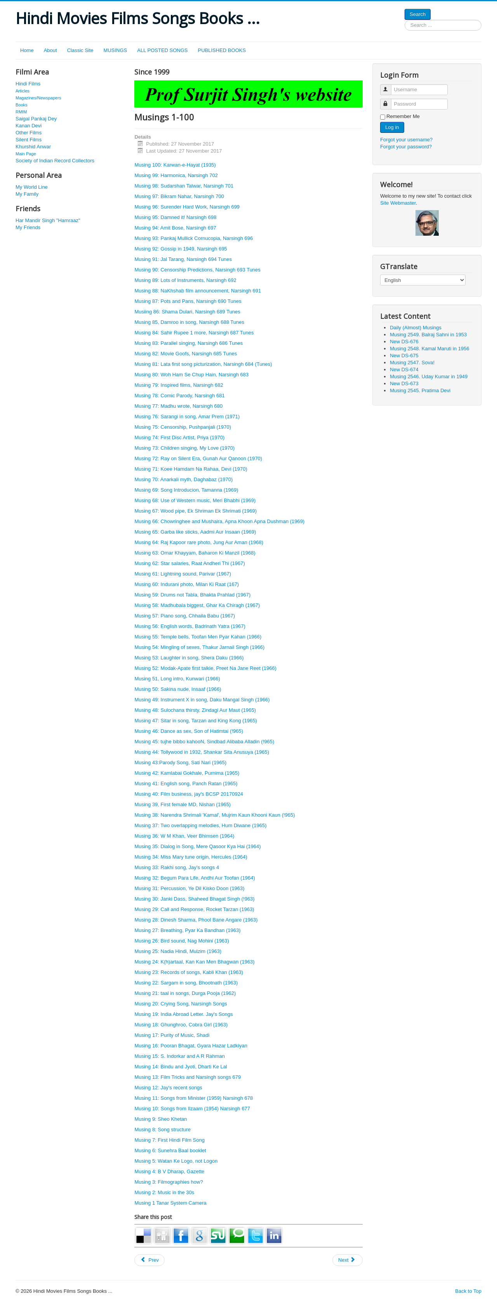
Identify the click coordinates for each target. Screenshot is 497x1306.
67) (235, 584)
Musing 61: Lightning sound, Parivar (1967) (182, 574)
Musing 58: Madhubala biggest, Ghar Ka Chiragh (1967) (197, 605)
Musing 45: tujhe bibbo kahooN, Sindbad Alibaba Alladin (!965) (204, 741)
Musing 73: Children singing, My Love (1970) (184, 448)
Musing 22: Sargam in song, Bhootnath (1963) (186, 983)
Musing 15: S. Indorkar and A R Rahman (179, 1056)
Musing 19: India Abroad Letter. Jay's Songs (183, 1014)
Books (22, 105)
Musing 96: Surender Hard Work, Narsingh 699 (187, 207)
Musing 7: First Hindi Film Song (169, 1140)
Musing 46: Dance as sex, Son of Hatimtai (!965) (188, 731)
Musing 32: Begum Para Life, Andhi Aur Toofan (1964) (194, 878)
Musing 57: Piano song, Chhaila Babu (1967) (184, 616)
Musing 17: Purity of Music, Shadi (171, 1035)
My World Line (32, 187)
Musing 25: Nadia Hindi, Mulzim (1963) (177, 951)
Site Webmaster (398, 203)
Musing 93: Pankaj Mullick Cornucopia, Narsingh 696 (193, 238)
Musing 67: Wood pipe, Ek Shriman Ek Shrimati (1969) (195, 511)
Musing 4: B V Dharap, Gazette (169, 1171)
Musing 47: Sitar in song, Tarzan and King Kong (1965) (195, 720)
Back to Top (468, 1291)
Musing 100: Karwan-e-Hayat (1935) (175, 165)
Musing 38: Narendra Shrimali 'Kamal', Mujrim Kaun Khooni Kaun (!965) (214, 815)
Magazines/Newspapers (38, 98)
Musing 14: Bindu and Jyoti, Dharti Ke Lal (180, 1066)
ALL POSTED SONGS (162, 50)
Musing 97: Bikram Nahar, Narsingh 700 (179, 196)
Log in (392, 127)
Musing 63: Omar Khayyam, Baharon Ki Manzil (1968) (194, 553)
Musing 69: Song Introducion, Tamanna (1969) (186, 490)
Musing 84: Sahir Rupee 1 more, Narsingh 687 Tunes (194, 333)
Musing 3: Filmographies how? (168, 1182)
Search (418, 14)
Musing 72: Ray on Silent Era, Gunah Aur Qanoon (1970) (198, 458)
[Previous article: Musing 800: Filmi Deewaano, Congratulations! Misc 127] (149, 1260)
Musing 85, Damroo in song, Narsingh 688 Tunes (189, 322)
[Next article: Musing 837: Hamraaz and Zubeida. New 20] (347, 1260)
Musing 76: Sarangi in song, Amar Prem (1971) (187, 416)
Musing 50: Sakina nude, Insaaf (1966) (177, 689)
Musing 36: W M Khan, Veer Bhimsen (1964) (184, 836)
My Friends (28, 227)
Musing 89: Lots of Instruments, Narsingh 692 (185, 280)
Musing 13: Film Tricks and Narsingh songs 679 (187, 1077)
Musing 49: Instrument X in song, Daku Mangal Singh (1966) (201, 700)
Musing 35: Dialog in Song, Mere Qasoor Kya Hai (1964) (197, 846)
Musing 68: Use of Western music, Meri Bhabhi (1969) (194, 500)
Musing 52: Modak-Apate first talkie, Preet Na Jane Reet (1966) (205, 668)
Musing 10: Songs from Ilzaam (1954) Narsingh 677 (192, 1108)
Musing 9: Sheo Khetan (160, 1119)
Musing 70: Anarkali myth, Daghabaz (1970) (183, 479)
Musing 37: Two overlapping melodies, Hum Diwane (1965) (200, 825)
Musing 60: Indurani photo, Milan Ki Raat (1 (182, 584)
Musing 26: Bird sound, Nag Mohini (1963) (181, 941)
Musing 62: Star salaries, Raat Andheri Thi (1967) (189, 563)
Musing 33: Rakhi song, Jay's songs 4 (176, 867)
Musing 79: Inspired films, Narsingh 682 (178, 385)
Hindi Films (28, 84)
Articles (23, 91)
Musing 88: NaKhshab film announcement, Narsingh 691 (197, 291)
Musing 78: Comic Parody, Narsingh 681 (179, 395)
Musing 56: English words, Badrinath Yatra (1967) (189, 626)
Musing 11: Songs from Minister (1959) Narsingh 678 (193, 1098)
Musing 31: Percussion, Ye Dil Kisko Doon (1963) (189, 888)
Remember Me (403, 116)
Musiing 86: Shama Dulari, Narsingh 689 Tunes (187, 312)
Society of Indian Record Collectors (55, 160)
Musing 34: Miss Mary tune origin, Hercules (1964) (190, 857)
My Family (27, 194)
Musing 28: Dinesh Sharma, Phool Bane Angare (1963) (195, 920)
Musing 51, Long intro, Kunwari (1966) (177, 679)
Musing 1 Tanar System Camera (170, 1203)
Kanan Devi (29, 126)
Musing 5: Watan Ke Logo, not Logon (175, 1161)
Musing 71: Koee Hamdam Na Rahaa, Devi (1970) (190, 469)
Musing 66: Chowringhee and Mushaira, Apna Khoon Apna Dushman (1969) (219, 521)
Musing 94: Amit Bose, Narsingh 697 (175, 228)
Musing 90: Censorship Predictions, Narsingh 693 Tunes (197, 270)
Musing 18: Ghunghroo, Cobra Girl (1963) (181, 1025)
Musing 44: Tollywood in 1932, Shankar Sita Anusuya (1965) (201, 752)
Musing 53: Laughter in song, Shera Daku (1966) (188, 658)
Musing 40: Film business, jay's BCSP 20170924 (188, 794)
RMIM (21, 112)
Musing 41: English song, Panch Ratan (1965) (185, 783)
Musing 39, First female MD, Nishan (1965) (182, 804)
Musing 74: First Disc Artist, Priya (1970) (179, 437)
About (50, 50)
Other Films (29, 133)
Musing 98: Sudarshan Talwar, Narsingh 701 (183, 186)
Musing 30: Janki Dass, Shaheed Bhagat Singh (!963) (194, 899)
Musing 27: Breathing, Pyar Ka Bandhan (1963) (187, 930)
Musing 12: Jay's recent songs (168, 1087)
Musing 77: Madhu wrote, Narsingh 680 (178, 406)
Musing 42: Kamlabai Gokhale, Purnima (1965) (186, 773)
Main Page (26, 153)
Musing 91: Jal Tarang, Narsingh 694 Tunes (183, 259)
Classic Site (80, 50)
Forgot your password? (406, 147)
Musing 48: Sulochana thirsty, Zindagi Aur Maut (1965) (195, 710)
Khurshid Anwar (33, 147)
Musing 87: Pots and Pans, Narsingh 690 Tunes (187, 301)
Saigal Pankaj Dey (36, 119)
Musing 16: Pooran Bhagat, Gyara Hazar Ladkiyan (190, 1046)
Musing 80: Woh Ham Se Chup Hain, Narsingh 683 (191, 374)
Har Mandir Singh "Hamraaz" (48, 220)
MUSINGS (115, 50)
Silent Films (29, 140)
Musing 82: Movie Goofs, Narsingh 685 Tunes (185, 353)
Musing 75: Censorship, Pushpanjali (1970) (182, 427)
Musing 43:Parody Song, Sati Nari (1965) (180, 762)
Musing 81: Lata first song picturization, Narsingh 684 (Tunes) (203, 364)
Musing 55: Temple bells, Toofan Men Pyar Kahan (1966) (197, 637)
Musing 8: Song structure (162, 1129)
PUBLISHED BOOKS (222, 50)
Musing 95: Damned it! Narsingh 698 (175, 217)
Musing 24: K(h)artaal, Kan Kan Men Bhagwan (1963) (194, 962)
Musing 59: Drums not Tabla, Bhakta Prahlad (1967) (192, 595)
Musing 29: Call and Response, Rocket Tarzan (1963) (194, 909)
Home (27, 50)
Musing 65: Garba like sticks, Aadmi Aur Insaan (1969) (195, 532)
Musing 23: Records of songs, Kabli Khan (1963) (188, 972)
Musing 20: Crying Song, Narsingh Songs (180, 1004)
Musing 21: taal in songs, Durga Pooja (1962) (185, 993)
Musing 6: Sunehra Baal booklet (170, 1150)
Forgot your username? (406, 140)
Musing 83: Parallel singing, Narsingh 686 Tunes (188, 343)
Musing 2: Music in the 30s (164, 1192)
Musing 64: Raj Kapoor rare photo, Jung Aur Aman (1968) (198, 542)
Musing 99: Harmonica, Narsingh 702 (176, 175)
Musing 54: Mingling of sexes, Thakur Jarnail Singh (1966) (199, 647)
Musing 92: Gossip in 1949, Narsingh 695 (180, 249)
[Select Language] (423, 280)
